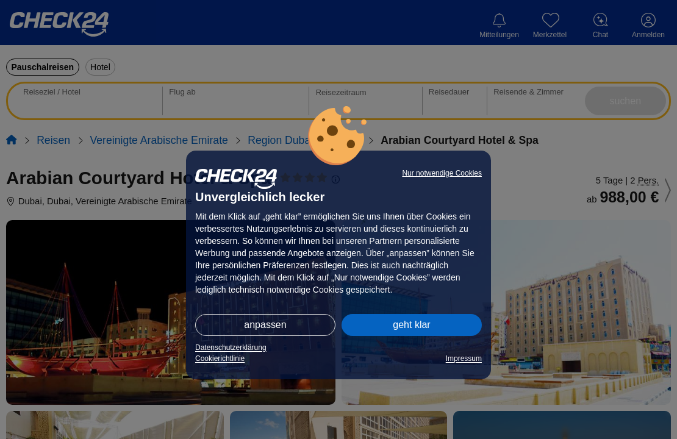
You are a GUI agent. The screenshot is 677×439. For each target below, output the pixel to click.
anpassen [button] (265, 324)
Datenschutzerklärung (231, 347)
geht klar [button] (411, 324)
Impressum (464, 358)
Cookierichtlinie (220, 358)
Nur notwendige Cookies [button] (442, 173)
